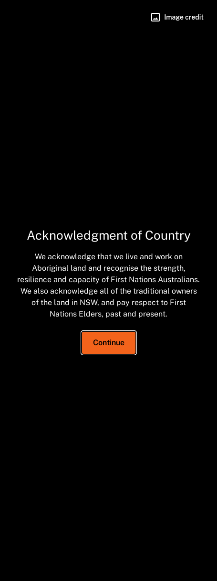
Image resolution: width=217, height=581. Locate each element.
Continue (108, 342)
